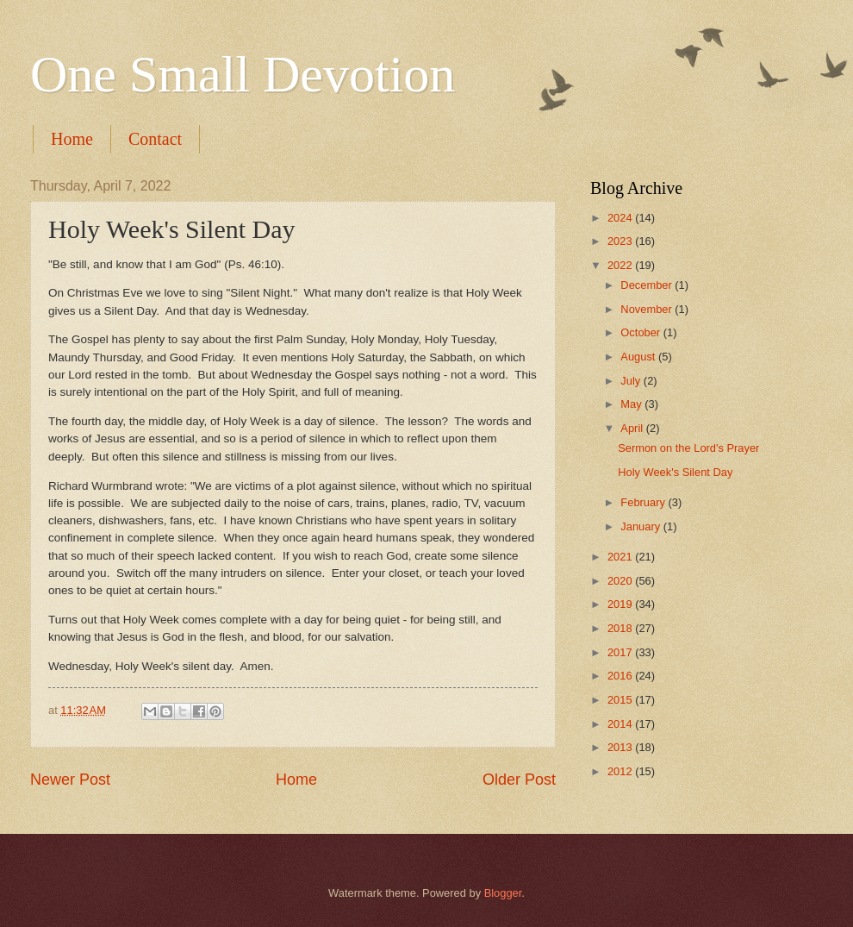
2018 (621, 628)
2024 (621, 217)
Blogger (503, 892)
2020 (621, 580)
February (644, 502)
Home (72, 138)
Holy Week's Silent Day (675, 472)
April (632, 428)
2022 (621, 265)
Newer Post (70, 779)
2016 (621, 675)
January (641, 526)
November (647, 309)
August (639, 356)
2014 (621, 723)
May (632, 404)
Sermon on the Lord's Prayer (688, 448)
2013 (621, 747)
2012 (621, 771)
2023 (621, 241)
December (647, 285)
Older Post (519, 779)
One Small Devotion (242, 74)
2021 (621, 556)
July (631, 380)
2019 (621, 604)
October (641, 332)
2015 (621, 699)
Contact (155, 138)
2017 (621, 652)
